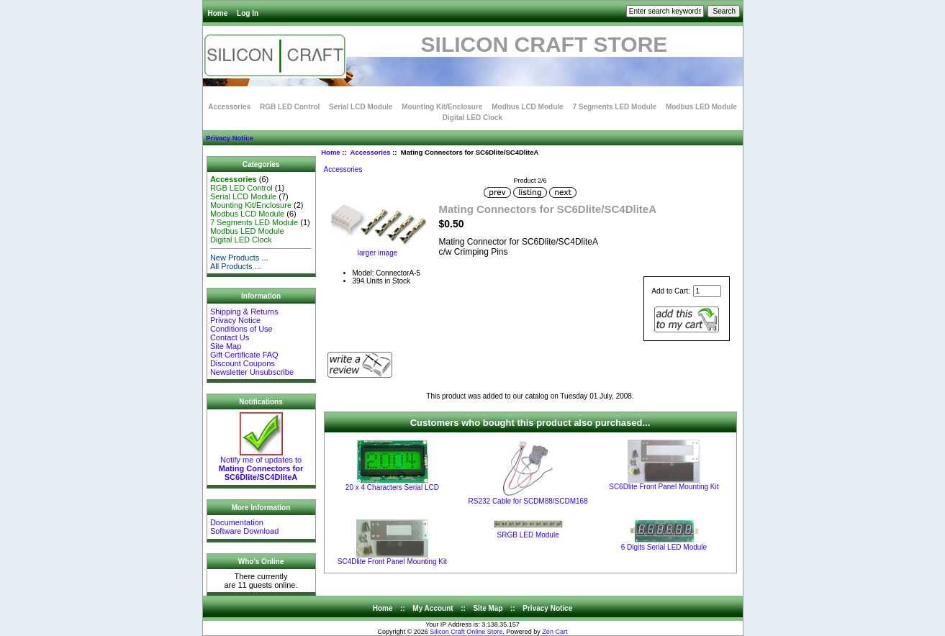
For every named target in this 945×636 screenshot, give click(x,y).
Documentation (236, 522)
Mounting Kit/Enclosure (442, 107)
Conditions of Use (241, 328)
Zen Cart (554, 631)
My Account (432, 608)
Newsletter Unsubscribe (252, 372)
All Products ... (235, 266)
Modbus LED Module (701, 107)
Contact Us (229, 337)
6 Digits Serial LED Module (664, 547)
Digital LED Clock (472, 118)
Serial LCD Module (360, 107)
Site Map (225, 346)
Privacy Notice (229, 138)
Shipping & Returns (244, 311)
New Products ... (239, 257)
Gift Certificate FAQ (244, 354)
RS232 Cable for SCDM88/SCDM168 (528, 501)
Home (218, 13)
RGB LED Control (290, 107)
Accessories (371, 152)
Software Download (244, 531)
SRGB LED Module (528, 535)
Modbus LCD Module (527, 107)
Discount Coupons (242, 363)
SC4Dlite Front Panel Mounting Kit (392, 561)
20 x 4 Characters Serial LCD (392, 487)
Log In (247, 13)
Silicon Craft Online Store (466, 631)
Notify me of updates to (261, 464)
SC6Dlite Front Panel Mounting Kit (663, 487)
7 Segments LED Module (614, 107)
